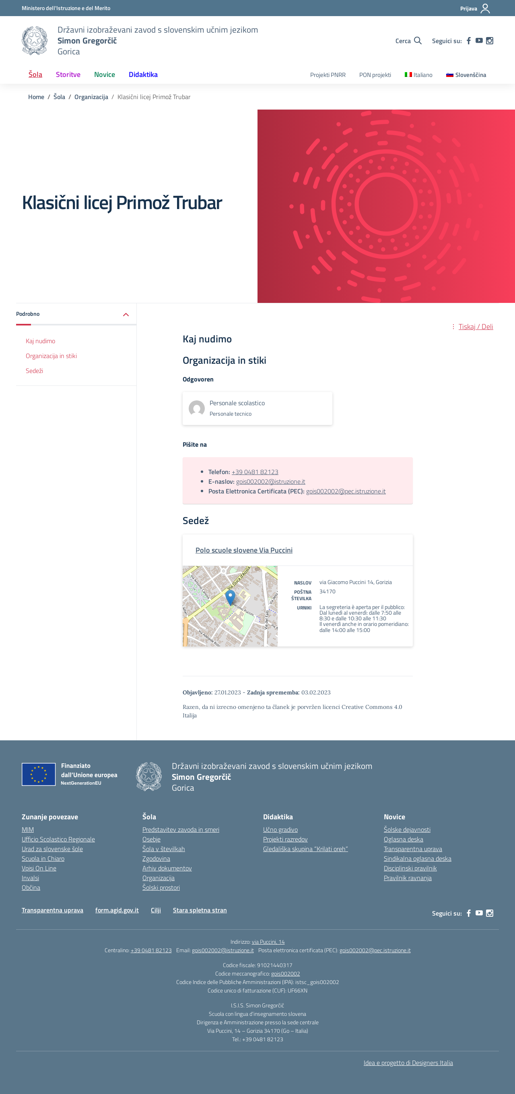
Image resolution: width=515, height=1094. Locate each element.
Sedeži (34, 370)
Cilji (156, 910)
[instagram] (489, 40)
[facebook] (468, 40)
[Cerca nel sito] (408, 40)
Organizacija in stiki (51, 356)
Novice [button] (104, 74)
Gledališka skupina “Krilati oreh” (305, 849)
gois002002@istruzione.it (270, 481)
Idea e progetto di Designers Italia (408, 1062)
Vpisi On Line (39, 868)
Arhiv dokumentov (167, 868)
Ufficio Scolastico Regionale (58, 839)
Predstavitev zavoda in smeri (180, 829)
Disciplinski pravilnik (410, 868)
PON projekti (375, 74)
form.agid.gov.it (117, 910)
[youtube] (479, 40)
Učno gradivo (280, 829)
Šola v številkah (163, 849)
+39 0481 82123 (255, 472)
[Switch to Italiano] (419, 75)
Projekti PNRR (328, 74)
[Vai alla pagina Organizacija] (91, 97)
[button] (76, 314)
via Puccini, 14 (268, 941)
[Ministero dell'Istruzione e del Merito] (66, 8)
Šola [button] (35, 74)
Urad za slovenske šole (52, 849)
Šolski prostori (161, 887)
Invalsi (30, 878)
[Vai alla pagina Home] (36, 97)
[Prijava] (475, 8)
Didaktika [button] (143, 74)
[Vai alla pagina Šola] (59, 97)
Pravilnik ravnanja (408, 878)
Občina (31, 887)
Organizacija (158, 878)
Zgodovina (156, 858)
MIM (28, 829)
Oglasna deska (403, 839)
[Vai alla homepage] (34, 40)
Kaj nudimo (40, 341)
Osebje (151, 839)
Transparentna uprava (413, 849)
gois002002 (285, 973)
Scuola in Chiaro (43, 858)
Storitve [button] (68, 74)
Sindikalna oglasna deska (417, 858)
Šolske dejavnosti (407, 829)
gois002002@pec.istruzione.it (346, 491)
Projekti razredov (285, 839)
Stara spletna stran (200, 910)
